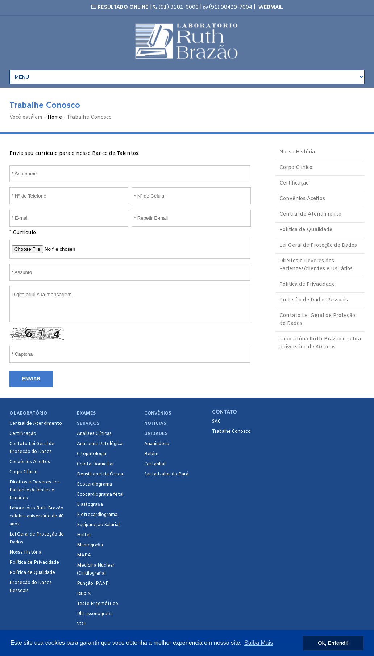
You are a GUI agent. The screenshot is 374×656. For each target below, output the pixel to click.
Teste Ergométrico (97, 604)
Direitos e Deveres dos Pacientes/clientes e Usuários (316, 265)
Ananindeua (156, 444)
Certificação (294, 183)
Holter (84, 535)
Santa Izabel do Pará (166, 474)
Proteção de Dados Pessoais (313, 300)
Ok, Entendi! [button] (333, 643)
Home (54, 117)
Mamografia (90, 545)
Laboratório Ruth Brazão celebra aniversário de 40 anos (320, 343)
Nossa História (297, 152)
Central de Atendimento (310, 214)
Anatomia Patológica (99, 444)
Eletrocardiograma (97, 515)
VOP (82, 624)
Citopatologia (91, 454)
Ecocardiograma (94, 484)
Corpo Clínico (295, 167)
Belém (151, 454)
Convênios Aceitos (302, 198)
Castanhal (154, 464)
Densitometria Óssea (100, 474)
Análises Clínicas (94, 434)
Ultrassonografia (95, 614)
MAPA (84, 555)
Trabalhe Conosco (231, 432)
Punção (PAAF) (93, 584)
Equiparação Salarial (98, 525)
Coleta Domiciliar (95, 464)
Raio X (84, 594)
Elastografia (90, 505)
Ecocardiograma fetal (100, 495)
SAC (216, 421)
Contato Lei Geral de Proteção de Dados (317, 319)
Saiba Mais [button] (258, 643)
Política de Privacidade (307, 284)
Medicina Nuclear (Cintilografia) (96, 569)
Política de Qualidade (305, 230)
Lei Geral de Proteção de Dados (318, 245)
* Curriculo (22, 232)
